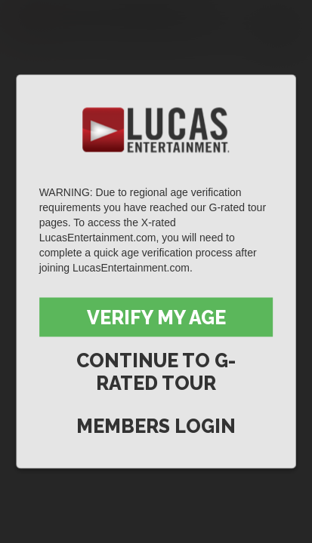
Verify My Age (156, 317)
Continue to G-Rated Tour (156, 371)
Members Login (156, 426)
